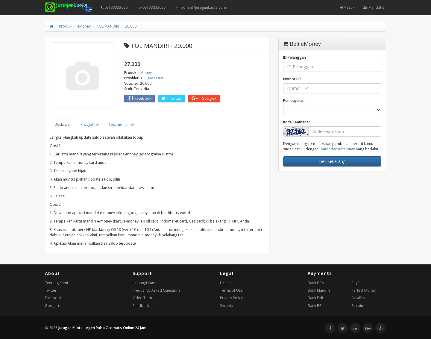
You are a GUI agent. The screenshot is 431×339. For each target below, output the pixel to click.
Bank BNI (315, 297)
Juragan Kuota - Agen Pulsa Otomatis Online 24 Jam (102, 327)
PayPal (356, 282)
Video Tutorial (145, 297)
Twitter (171, 98)
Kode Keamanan (297, 122)
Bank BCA (316, 282)
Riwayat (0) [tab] (89, 124)
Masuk (347, 7)
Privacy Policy (231, 297)
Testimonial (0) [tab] (121, 124)
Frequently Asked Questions (156, 290)
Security (226, 305)
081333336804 (115, 7)
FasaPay (358, 297)
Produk (65, 26)
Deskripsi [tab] (62, 124)
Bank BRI (315, 305)
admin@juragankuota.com (201, 7)
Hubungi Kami (144, 282)
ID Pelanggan (294, 57)
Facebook (139, 98)
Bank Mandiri (319, 290)
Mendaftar (374, 7)
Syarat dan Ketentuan (337, 149)
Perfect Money (363, 290)
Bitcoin (357, 305)
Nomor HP (292, 78)
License (226, 282)
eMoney (84, 26)
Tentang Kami (56, 282)
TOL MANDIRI (108, 26)
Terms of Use (231, 290)
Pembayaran (293, 100)
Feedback (141, 305)
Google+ (204, 98)
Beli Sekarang (332, 161)
